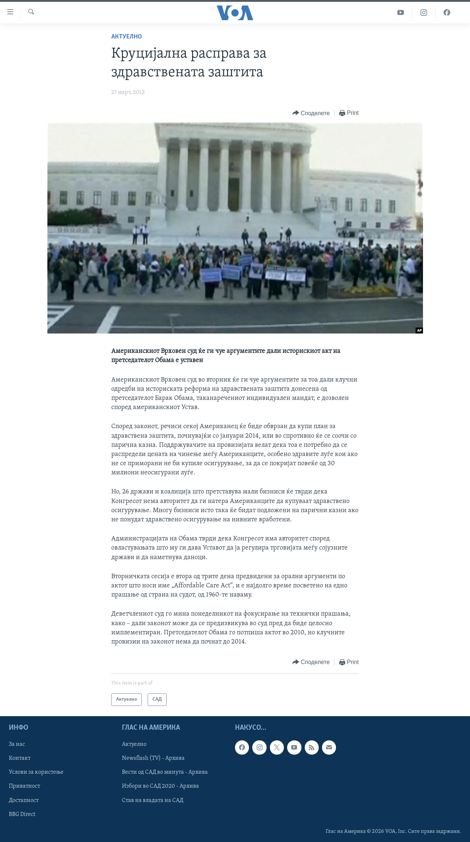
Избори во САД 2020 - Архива (160, 787)
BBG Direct (22, 814)
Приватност (24, 787)
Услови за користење (36, 773)
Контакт (19, 759)
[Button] (311, 113)
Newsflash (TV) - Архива (153, 759)
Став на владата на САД (152, 800)
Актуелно (126, 36)
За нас (17, 745)
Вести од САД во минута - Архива (165, 773)
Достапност (24, 800)
